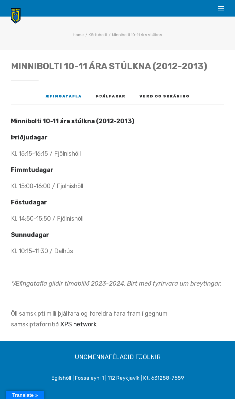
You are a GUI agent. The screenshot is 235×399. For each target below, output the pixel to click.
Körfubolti (98, 34)
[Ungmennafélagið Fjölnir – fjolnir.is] (16, 16)
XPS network (78, 324)
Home (78, 34)
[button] (221, 8)
